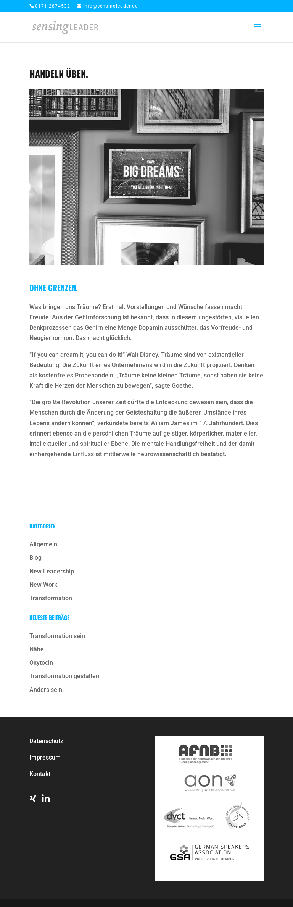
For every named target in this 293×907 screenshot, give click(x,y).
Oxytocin (41, 662)
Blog (35, 557)
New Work (43, 584)
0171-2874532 (52, 6)
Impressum (45, 757)
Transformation (50, 598)
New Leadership (51, 571)
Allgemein (43, 544)
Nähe (36, 649)
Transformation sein (57, 636)
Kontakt (39, 773)
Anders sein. (46, 689)
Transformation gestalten (64, 676)
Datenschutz (46, 741)
